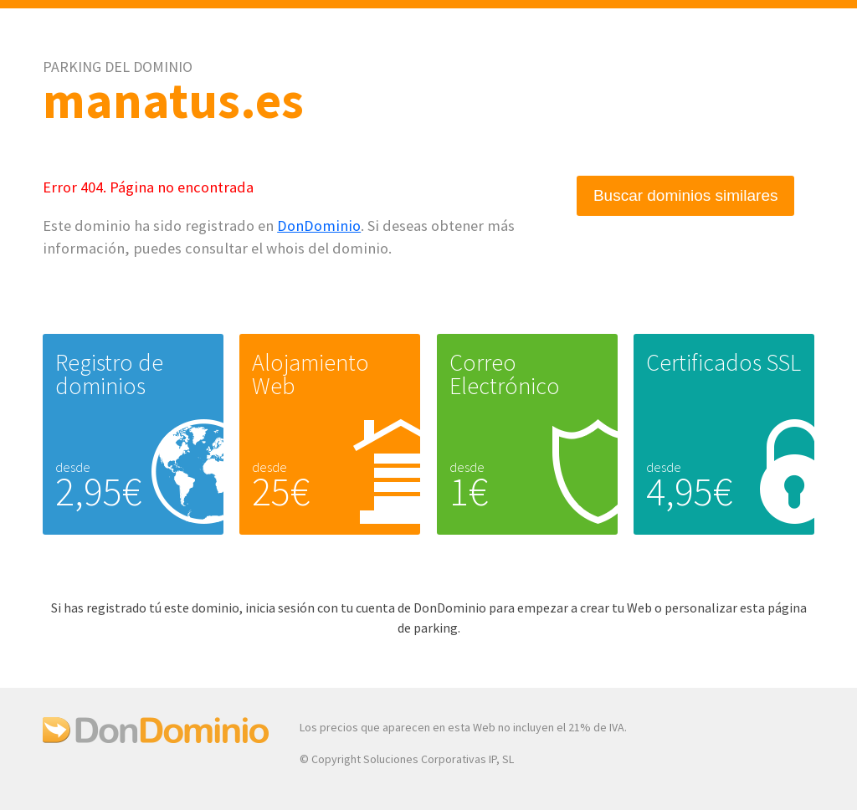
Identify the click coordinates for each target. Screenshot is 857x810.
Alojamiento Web (310, 374)
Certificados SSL (723, 362)
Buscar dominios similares (686, 195)
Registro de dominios (109, 374)
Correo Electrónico (504, 374)
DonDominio (319, 225)
